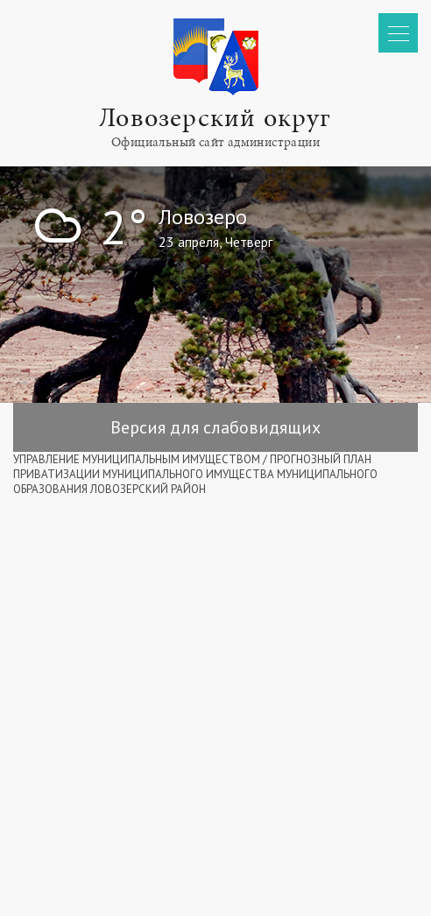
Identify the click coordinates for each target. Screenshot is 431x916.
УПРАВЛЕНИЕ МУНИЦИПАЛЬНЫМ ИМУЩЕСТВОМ (136, 459)
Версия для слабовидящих (215, 427)
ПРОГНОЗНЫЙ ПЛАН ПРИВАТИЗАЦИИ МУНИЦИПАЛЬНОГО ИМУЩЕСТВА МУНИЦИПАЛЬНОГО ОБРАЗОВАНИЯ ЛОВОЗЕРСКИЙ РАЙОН (195, 474)
